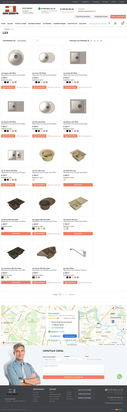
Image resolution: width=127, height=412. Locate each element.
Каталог (7, 29)
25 (92, 41)
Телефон (67, 356)
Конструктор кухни (83, 16)
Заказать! (78, 185)
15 (88, 41)
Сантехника (47, 23)
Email (86, 356)
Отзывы (121, 2)
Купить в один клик (23, 87)
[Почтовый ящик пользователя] (94, 358)
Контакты (75, 2)
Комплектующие (60, 23)
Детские (69, 396)
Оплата (114, 2)
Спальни (69, 392)
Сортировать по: (21, 41)
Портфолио (85, 2)
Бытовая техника (34, 23)
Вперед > (72, 294)
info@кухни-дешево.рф (67, 12)
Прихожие (70, 399)
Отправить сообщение (73, 377)
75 (98, 41)
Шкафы (10, 23)
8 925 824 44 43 (48, 8)
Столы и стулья (20, 23)
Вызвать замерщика (118, 16)
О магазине (95, 2)
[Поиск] (99, 23)
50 (95, 41)
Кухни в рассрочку (101, 16)
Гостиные (52, 401)
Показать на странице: (78, 41)
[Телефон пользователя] (73, 358)
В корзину (9, 87)
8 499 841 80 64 (67, 9)
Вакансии (82, 23)
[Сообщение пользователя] (73, 368)
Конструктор (72, 23)
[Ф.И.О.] (52, 359)
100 (101, 41)
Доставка (105, 2)
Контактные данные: (49, 357)
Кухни (3, 23)
